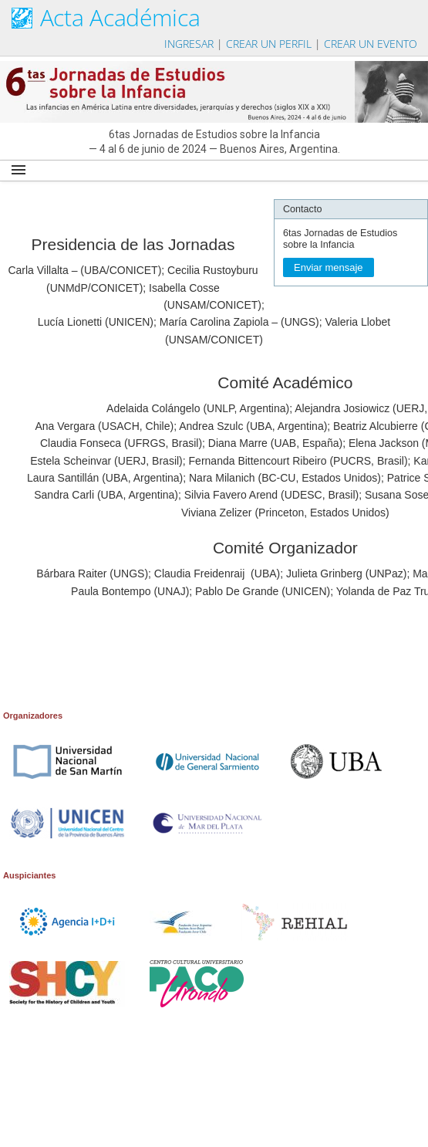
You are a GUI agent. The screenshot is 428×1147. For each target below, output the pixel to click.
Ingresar (189, 43)
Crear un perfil (269, 43)
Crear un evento (370, 43)
